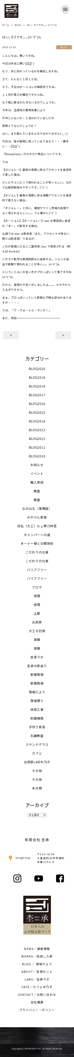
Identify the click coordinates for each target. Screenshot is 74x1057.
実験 (37, 639)
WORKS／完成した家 (37, 956)
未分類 (37, 788)
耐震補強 (37, 718)
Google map (19, 857)
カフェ (37, 753)
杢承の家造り (37, 665)
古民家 (37, 622)
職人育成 (37, 482)
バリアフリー (37, 569)
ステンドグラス (37, 744)
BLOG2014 (37, 421)
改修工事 (37, 709)
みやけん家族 (37, 517)
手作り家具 (37, 727)
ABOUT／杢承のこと (37, 971)
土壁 (37, 613)
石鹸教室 (37, 735)
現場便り (37, 700)
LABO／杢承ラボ (37, 979)
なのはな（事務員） (37, 508)
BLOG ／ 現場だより (37, 964)
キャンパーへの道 (37, 534)
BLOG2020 (37, 368)
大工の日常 (37, 630)
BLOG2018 (37, 386)
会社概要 (37, 1002)
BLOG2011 (37, 447)
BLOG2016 (37, 403)
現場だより (37, 692)
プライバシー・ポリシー (37, 1010)
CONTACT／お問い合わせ (37, 994)
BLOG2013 (37, 429)
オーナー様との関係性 (37, 543)
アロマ (37, 587)
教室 (37, 491)
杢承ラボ (37, 657)
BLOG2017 (37, 394)
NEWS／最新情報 (37, 949)
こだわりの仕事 (37, 552)
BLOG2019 (37, 377)
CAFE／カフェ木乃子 (37, 987)
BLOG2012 (37, 438)
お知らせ (37, 464)
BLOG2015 (37, 412)
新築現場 (37, 674)
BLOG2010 (37, 456)
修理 (37, 595)
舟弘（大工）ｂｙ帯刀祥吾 (37, 526)
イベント (37, 473)
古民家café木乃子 (37, 761)
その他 (37, 770)
